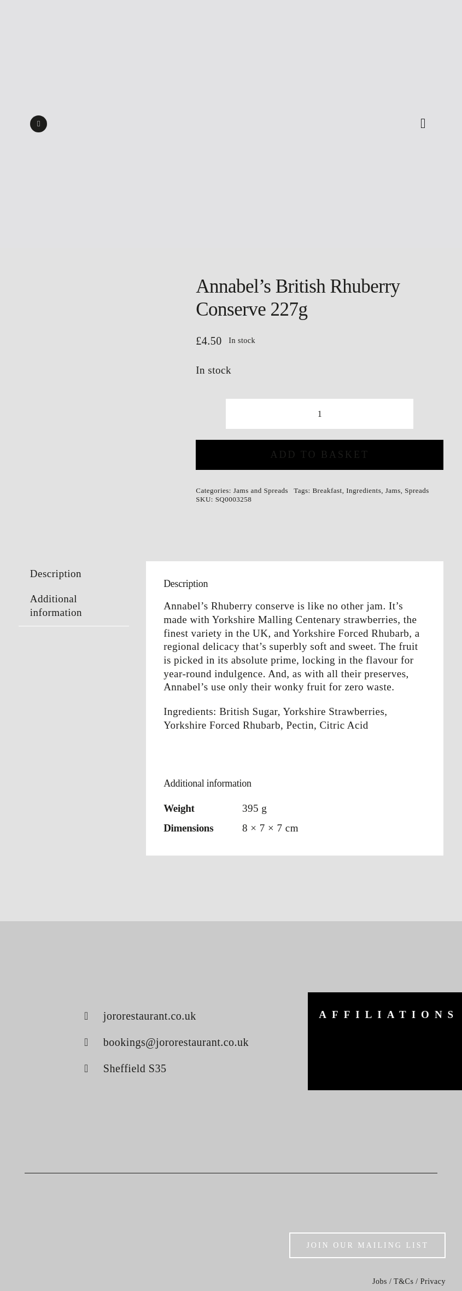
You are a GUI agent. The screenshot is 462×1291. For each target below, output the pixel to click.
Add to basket (320, 454)
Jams (393, 490)
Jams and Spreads (260, 490)
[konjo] (429, 1045)
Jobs (379, 1281)
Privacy (433, 1281)
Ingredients (363, 490)
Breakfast (327, 490)
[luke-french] (385, 1056)
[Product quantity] (319, 414)
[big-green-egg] (341, 1045)
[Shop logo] (231, 98)
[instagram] (38, 123)
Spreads (417, 490)
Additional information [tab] (56, 605)
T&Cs (403, 1281)
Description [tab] (55, 573)
